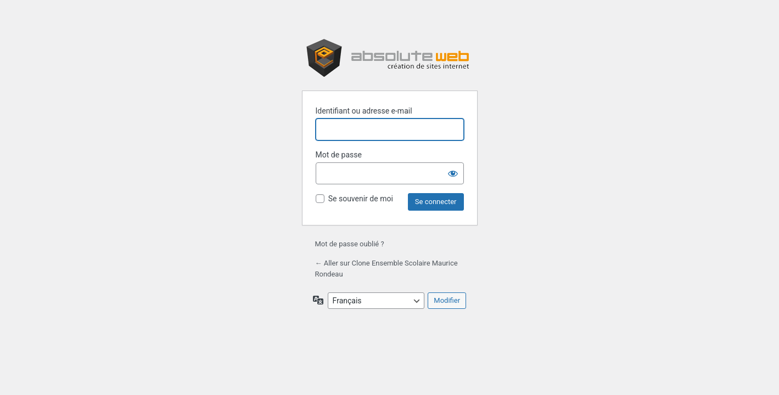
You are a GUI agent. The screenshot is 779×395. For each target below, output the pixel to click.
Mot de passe (339, 154)
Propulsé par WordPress (390, 58)
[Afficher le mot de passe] (453, 173)
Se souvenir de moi (360, 198)
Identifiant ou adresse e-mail (364, 110)
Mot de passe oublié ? (349, 244)
